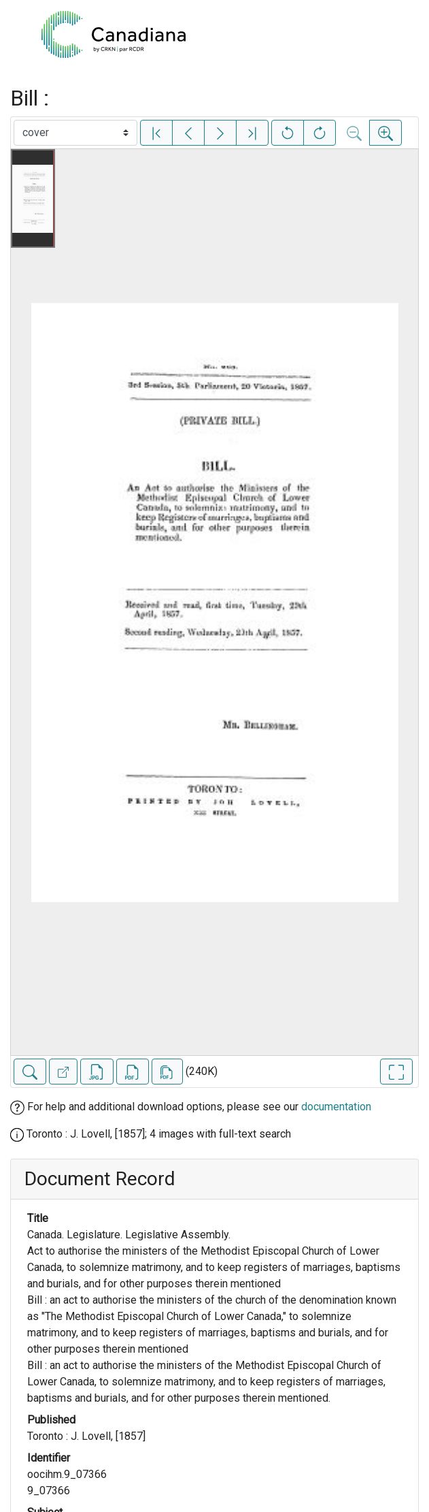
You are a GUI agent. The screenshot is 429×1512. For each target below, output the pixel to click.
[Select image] (75, 133)
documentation (336, 1106)
